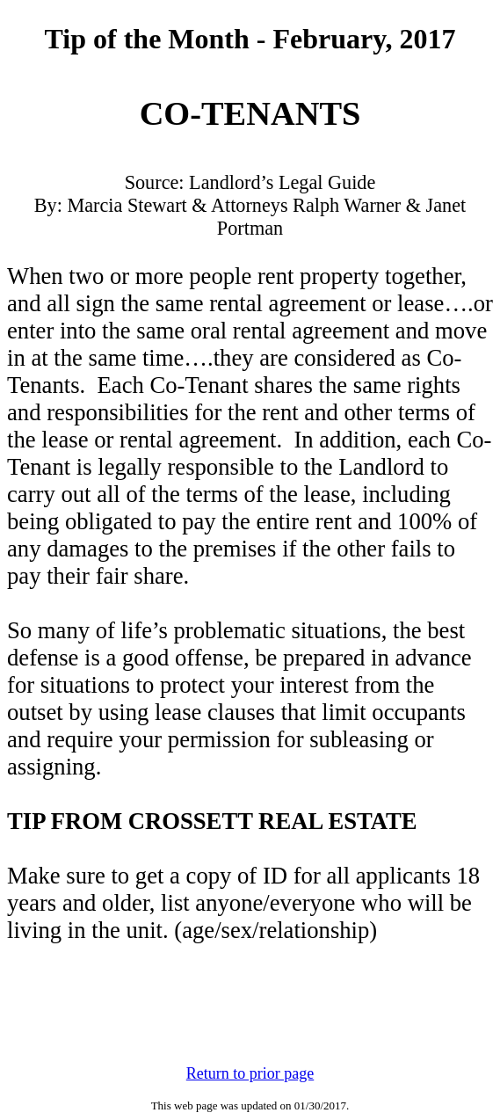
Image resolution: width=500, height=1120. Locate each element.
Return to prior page (250, 1073)
